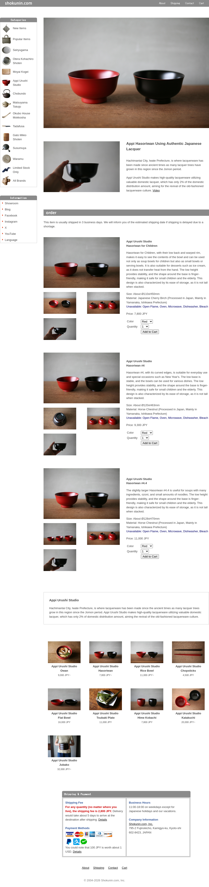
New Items (19, 28)
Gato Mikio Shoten (19, 137)
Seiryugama (20, 50)
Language (11, 240)
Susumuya (19, 148)
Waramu (18, 159)
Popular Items (21, 39)
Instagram (11, 221)
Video (156, 190)
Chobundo (19, 93)
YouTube (10, 233)
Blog (7, 209)
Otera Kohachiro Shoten (23, 61)
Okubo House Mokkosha (21, 115)
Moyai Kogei (21, 71)
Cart (124, 867)
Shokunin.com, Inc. (141, 824)
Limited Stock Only (21, 170)
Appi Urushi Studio (20, 83)
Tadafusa (18, 126)
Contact (113, 867)
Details (102, 819)
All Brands (19, 180)
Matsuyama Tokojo (20, 104)
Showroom (11, 203)
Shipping (98, 867)
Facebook (11, 215)
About (85, 867)
